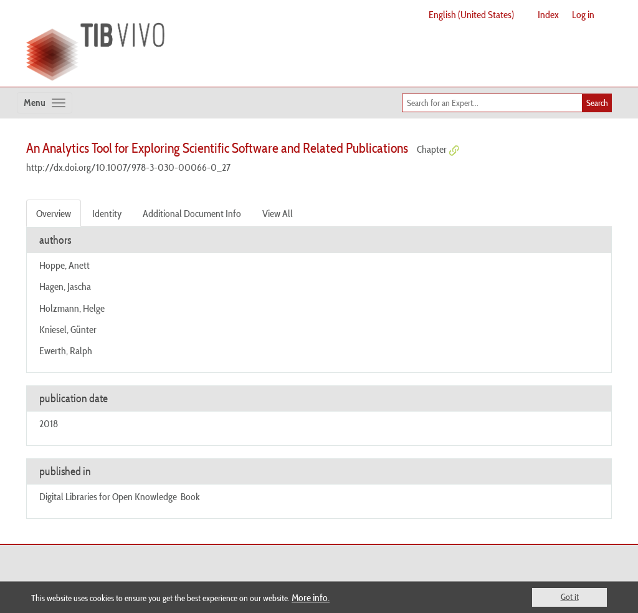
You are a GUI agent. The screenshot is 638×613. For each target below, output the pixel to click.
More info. (311, 597)
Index (548, 14)
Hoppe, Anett (64, 265)
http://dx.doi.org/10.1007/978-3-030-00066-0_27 (128, 167)
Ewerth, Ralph (65, 350)
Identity (106, 213)
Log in (583, 14)
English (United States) (471, 14)
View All (277, 213)
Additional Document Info (192, 213)
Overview (53, 213)
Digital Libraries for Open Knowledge (108, 496)
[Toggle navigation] (44, 102)
